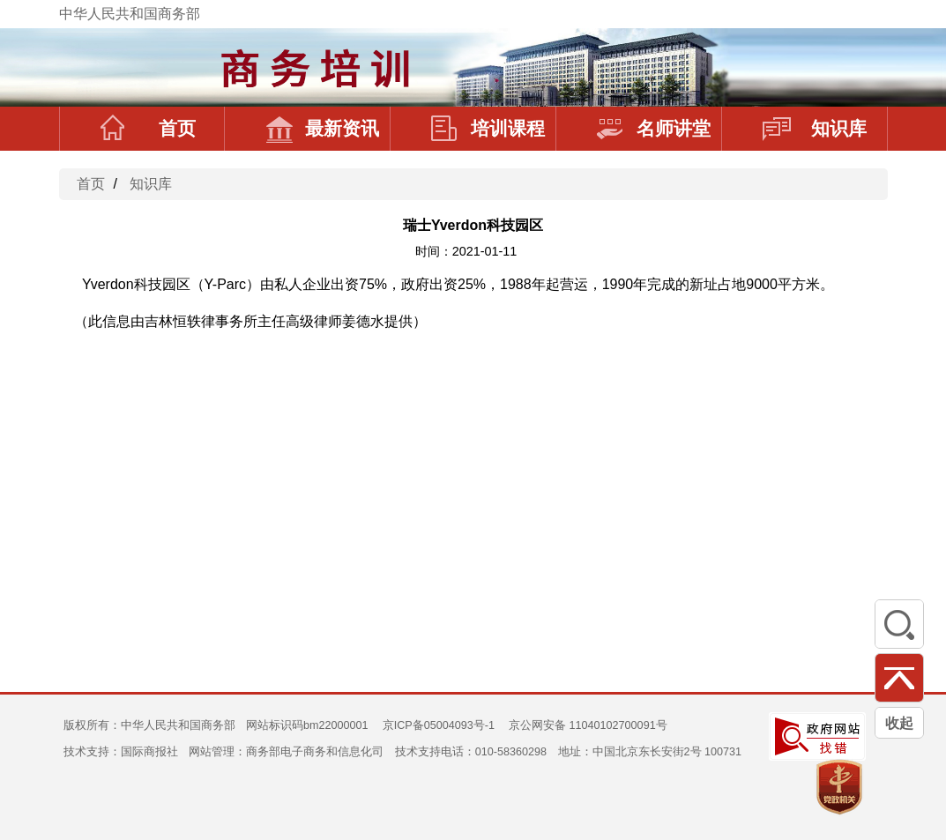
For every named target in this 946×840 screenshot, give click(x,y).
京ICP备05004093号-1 (439, 725)
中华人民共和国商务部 (129, 13)
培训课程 (488, 129)
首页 (148, 129)
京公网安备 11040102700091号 (588, 725)
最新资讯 (322, 129)
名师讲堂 (654, 129)
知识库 (815, 129)
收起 (899, 723)
